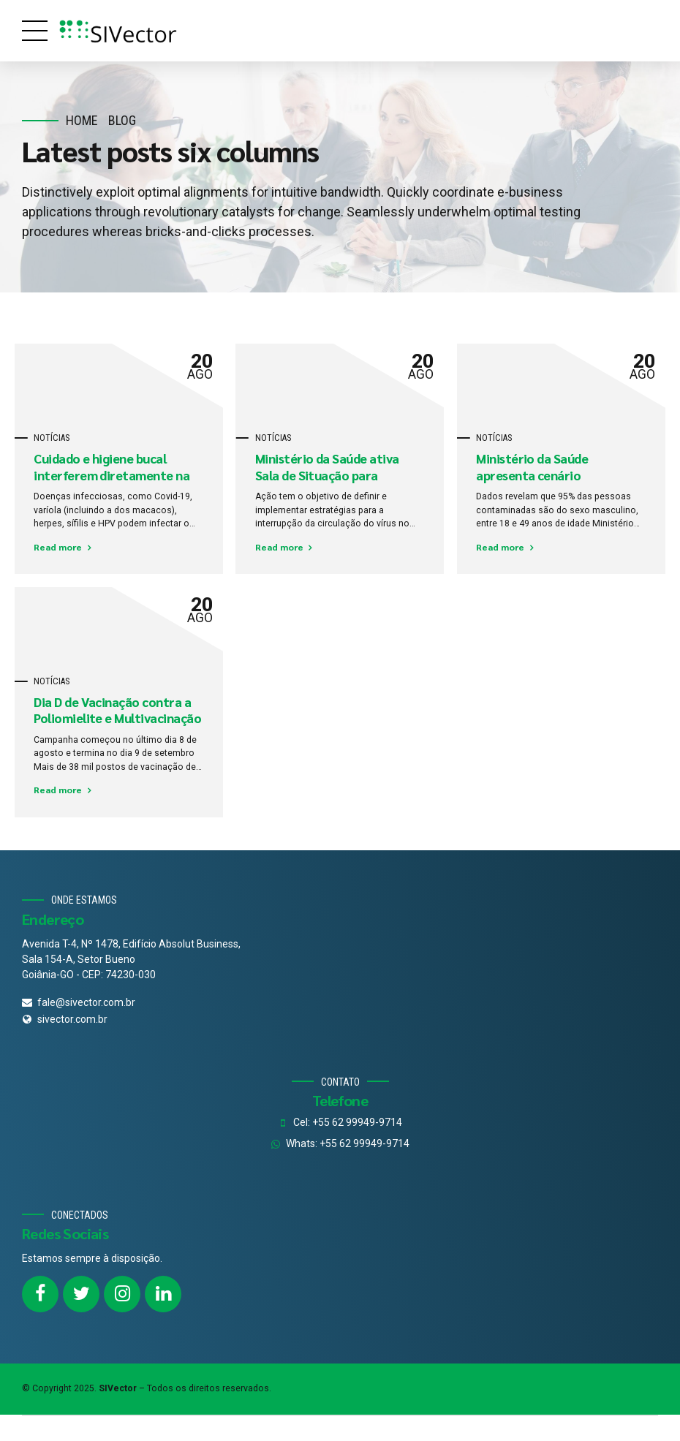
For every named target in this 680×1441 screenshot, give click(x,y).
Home (82, 120)
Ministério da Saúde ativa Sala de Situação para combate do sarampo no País (336, 475)
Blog (122, 120)
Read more (58, 547)
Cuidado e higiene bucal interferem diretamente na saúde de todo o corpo (111, 475)
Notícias (51, 438)
